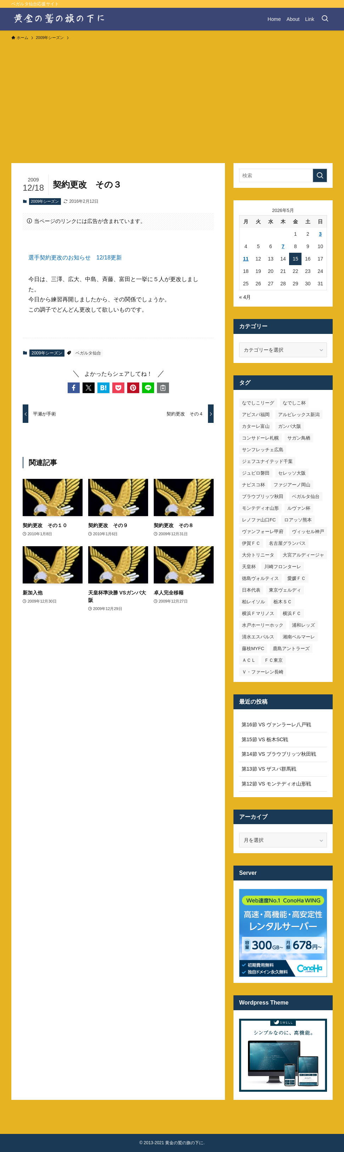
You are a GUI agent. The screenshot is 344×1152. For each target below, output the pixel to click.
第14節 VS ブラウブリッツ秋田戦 (279, 754)
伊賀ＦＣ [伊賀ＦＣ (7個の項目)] (251, 543)
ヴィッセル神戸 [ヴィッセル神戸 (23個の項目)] (308, 531)
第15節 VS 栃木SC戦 (265, 739)
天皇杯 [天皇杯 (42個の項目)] (249, 566)
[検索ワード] (283, 175)
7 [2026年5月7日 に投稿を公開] (283, 246)
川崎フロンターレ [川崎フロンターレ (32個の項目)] (282, 566)
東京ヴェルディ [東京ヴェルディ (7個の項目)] (285, 590)
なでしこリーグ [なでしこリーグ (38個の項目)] (258, 403)
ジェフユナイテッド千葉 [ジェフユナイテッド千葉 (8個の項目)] (267, 461)
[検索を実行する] (320, 175)
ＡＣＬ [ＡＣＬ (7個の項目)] (249, 660)
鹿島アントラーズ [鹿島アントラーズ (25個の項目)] (291, 648)
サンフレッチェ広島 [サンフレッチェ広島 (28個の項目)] (262, 449)
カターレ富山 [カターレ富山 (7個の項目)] (256, 426)
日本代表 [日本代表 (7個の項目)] (251, 590)
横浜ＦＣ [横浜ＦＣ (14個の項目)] (292, 613)
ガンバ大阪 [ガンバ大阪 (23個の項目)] (289, 426)
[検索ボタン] (325, 19)
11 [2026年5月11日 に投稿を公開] (246, 259)
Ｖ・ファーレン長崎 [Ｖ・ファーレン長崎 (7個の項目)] (262, 672)
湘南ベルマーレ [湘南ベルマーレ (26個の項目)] (299, 636)
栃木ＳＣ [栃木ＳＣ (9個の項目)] (282, 601)
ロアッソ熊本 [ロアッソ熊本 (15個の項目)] (298, 519)
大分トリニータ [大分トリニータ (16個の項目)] (258, 555)
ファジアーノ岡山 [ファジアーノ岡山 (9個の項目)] (291, 484)
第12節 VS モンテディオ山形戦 (276, 784)
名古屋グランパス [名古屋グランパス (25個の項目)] (287, 543)
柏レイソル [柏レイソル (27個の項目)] (253, 601)
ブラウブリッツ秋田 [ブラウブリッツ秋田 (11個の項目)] (262, 496)
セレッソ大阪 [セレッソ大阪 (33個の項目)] (292, 473)
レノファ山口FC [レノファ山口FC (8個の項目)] (259, 519)
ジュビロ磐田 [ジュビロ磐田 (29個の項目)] (256, 473)
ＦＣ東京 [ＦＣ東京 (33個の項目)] (273, 660)
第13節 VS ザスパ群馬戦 (269, 769)
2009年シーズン (45, 201)
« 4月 (245, 297)
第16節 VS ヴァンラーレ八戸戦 (276, 724)
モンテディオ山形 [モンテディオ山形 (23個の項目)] (260, 508)
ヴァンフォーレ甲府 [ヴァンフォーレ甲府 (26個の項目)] (262, 531)
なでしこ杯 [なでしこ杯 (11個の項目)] (294, 403)
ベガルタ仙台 (88, 353)
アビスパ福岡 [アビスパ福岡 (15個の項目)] (256, 414)
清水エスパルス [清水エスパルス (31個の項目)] (258, 636)
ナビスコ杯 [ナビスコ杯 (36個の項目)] (253, 484)
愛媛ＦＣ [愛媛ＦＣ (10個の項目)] (296, 578)
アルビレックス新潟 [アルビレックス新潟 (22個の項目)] (299, 414)
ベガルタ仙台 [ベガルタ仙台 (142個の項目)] (306, 496)
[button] (74, 387)
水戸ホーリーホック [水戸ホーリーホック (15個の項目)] (262, 625)
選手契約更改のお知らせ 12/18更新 (75, 258)
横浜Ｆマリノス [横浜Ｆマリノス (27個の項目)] (258, 613)
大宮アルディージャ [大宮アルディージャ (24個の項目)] (303, 555)
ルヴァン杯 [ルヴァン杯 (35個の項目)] (298, 508)
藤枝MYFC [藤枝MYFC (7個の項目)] (253, 648)
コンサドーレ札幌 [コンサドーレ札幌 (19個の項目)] (260, 438)
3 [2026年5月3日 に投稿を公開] (320, 234)
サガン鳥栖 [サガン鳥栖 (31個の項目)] (298, 438)
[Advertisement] (172, 98)
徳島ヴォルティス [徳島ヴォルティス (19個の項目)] (260, 578)
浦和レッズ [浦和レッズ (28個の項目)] (303, 625)
